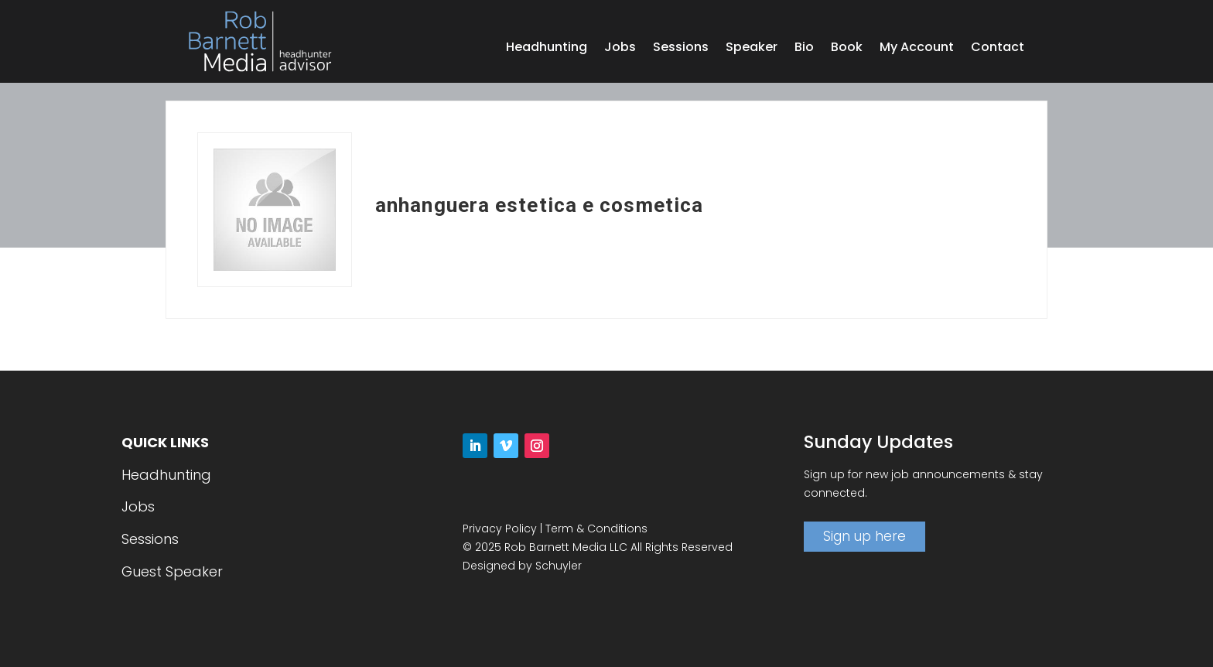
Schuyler (558, 565)
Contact (997, 49)
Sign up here (864, 536)
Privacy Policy (500, 528)
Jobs (620, 49)
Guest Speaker (172, 571)
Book (847, 49)
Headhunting (546, 49)
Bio (804, 49)
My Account (917, 49)
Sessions (681, 49)
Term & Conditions (596, 528)
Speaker (751, 49)
